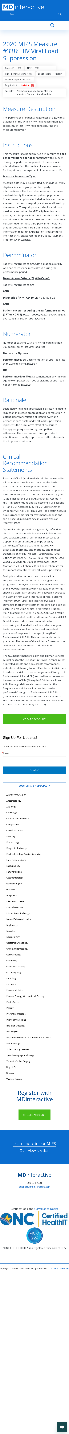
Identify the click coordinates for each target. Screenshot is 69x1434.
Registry (24, 85)
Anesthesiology (13, 800)
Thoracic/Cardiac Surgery (18, 1061)
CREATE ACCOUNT (34, 719)
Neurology (11, 931)
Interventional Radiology (18, 913)
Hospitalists (11, 895)
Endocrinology (13, 865)
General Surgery (14, 883)
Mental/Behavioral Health (18, 919)
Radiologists (12, 1031)
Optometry (11, 960)
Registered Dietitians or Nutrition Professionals (29, 1037)
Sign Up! (34, 770)
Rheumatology (13, 1043)
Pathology (11, 978)
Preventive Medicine (16, 1013)
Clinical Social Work (15, 830)
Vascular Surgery (14, 1079)
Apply (60, 14)
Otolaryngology (13, 972)
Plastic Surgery (13, 1002)
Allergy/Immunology (16, 794)
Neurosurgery (13, 936)
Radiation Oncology (15, 1025)
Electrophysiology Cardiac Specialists (23, 854)
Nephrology (12, 925)
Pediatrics (11, 984)
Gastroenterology (14, 877)
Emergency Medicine (16, 860)
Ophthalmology (13, 954)
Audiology (11, 806)
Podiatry (10, 1008)
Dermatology (12, 842)
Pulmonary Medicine (16, 1019)
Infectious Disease (15, 901)
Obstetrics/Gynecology (17, 942)
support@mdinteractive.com (34, 1186)
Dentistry (10, 836)
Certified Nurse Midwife (17, 818)
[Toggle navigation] (64, 25)
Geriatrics (10, 889)
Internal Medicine (14, 907)
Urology (10, 1073)
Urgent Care (12, 1067)
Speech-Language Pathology (20, 1055)
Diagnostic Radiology (16, 848)
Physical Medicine (14, 990)
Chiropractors (12, 824)
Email (6, 753)
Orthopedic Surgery (15, 966)
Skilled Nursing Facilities (17, 1049)
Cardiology (11, 812)
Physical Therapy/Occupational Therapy (25, 996)
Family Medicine (14, 871)
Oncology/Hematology (17, 948)
